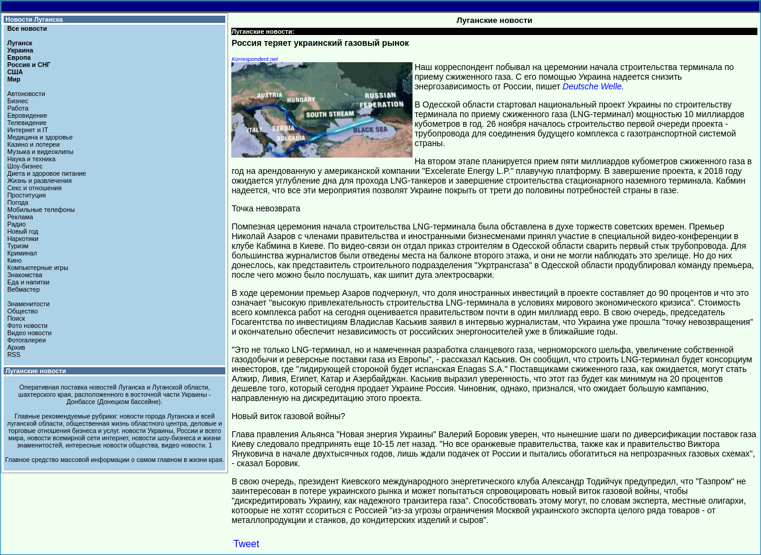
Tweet (246, 544)
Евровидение (27, 115)
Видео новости (29, 332)
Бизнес (17, 100)
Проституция (26, 195)
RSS (14, 354)
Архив (16, 347)
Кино (14, 260)
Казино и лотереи (33, 144)
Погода (17, 202)
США (15, 71)
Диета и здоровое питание (46, 173)
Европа (19, 57)
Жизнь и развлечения (39, 180)
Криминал (22, 253)
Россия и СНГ (29, 64)
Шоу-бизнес (25, 166)
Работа (17, 108)
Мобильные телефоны (41, 209)
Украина (20, 50)
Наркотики (22, 238)
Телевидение (27, 122)
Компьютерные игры (37, 267)
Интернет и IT (27, 129)
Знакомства (24, 274)
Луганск (19, 43)
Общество (22, 311)
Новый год (22, 231)
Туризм (17, 245)
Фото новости (27, 325)
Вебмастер (23, 289)
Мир (14, 79)
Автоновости (26, 93)
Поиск (16, 318)
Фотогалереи (26, 340)
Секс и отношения (34, 187)
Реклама (20, 216)
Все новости (27, 28)
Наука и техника (31, 158)
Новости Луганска (34, 19)
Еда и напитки (28, 282)
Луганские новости (35, 370)
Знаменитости (28, 303)
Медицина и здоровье (39, 137)
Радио (16, 224)
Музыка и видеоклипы (40, 151)
